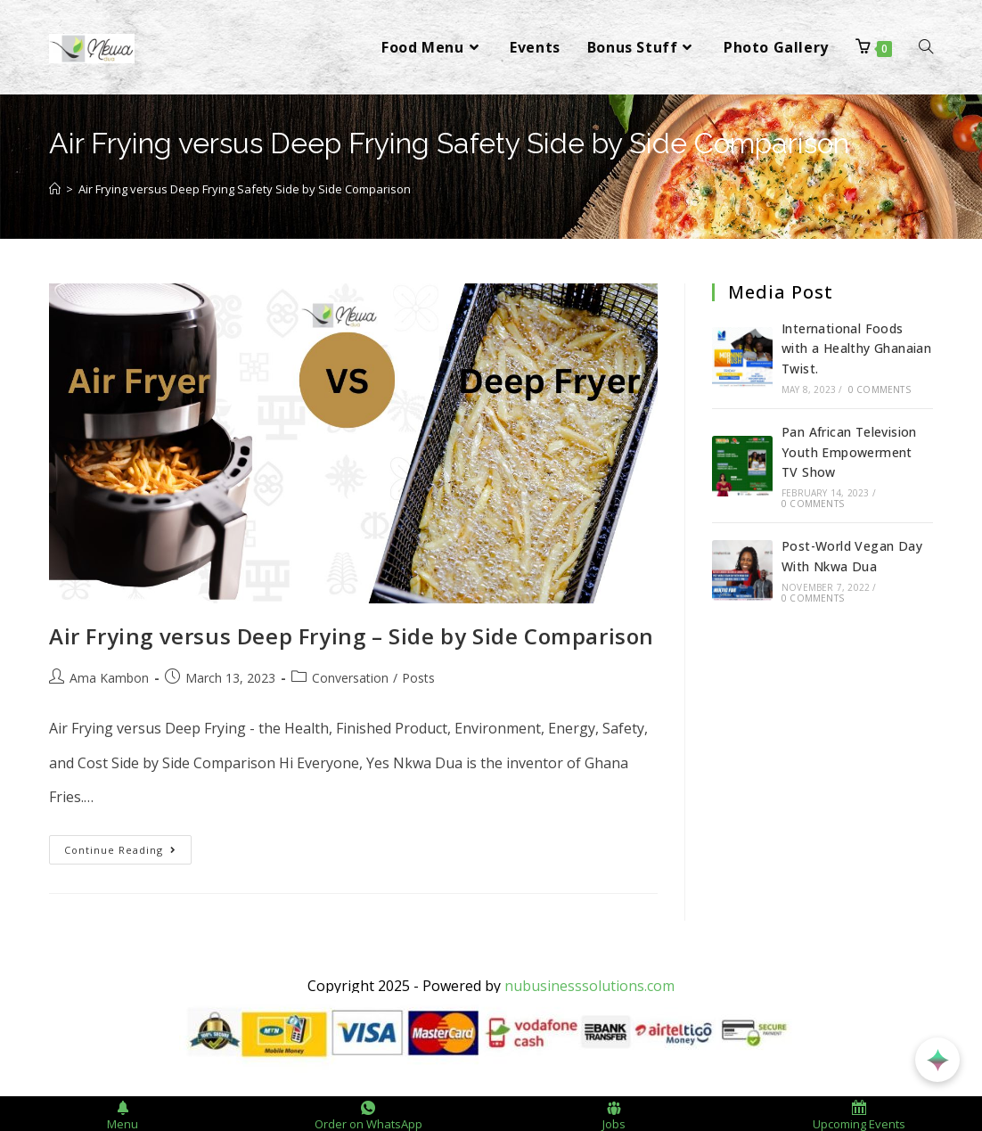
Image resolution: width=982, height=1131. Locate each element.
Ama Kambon (109, 677)
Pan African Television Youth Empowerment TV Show (849, 451)
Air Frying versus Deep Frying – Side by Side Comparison (351, 636)
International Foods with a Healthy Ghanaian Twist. (856, 348)
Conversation (350, 677)
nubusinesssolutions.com (589, 986)
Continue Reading (128, 845)
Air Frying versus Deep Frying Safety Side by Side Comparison (244, 189)
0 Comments (879, 389)
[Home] (55, 189)
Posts (418, 677)
